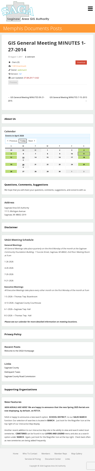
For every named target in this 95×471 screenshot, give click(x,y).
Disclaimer (11, 227)
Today (23, 141)
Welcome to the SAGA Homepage (19, 350)
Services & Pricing (33, 459)
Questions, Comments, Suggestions (26, 184)
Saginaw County (11, 367)
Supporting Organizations (20, 389)
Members (46, 453)
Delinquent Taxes (12, 372)
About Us (10, 118)
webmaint (31, 57)
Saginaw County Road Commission (19, 376)
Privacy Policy (12, 334)
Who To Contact (30, 453)
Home (15, 453)
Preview (13, 82)
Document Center (53, 459)
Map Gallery (76, 453)
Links (67, 459)
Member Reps (60, 453)
